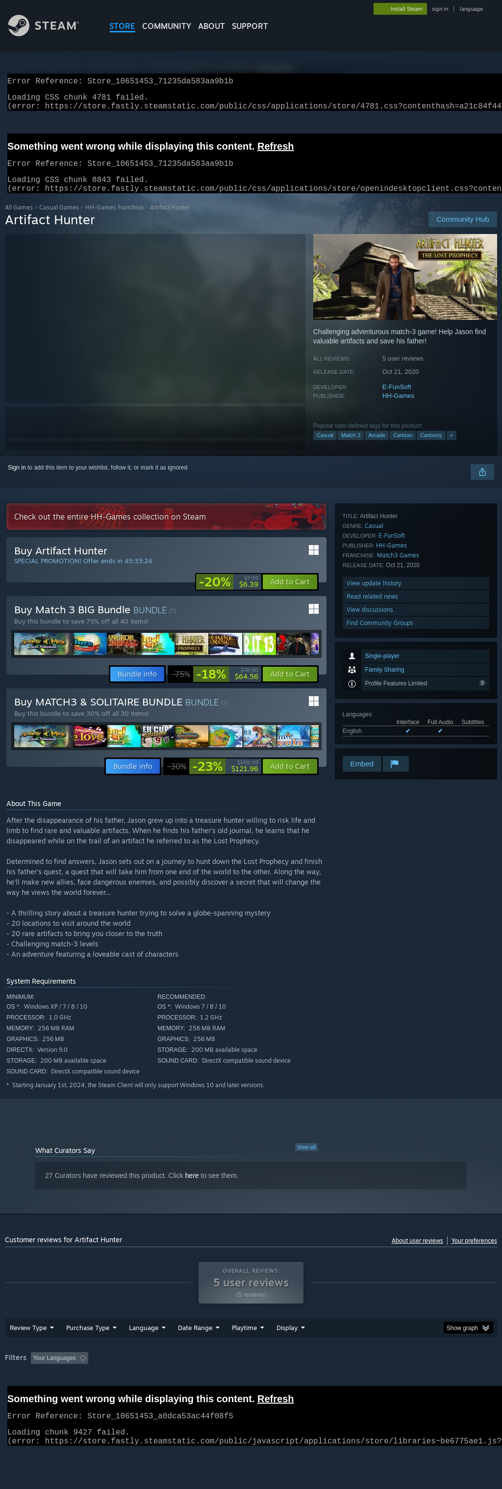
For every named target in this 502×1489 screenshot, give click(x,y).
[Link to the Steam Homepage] (51, 33)
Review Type (28, 1353)
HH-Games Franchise (114, 219)
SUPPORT (250, 26)
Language (143, 1353)
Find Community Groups (380, 741)
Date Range (195, 1353)
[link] (228, 593)
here (192, 1187)
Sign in (17, 479)
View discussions (370, 727)
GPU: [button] (465, 1383)
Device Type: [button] (24, 1396)
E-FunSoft (396, 398)
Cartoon (402, 447)
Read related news (372, 714)
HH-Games (398, 407)
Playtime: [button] (229, 1383)
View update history (374, 701)
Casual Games (59, 219)
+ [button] (451, 447)
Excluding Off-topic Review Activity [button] (153, 1383)
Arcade (376, 447)
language (471, 8)
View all (306, 1159)
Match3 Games (398, 673)
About (211, 26)
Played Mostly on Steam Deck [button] (299, 1383)
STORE (122, 26)
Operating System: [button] (381, 1383)
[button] (290, 593)
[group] (251, 1390)
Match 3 (350, 447)
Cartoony (431, 447)
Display (287, 1353)
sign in (440, 8)
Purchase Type (87, 1353)
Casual (325, 447)
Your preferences (474, 1252)
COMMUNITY (166, 26)
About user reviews (417, 1252)
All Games (19, 219)
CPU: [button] (432, 1383)
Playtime (244, 1353)
